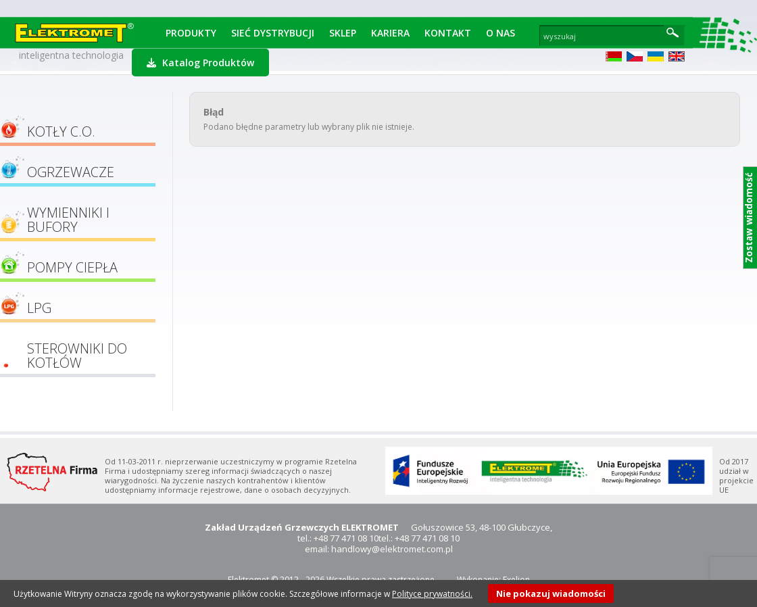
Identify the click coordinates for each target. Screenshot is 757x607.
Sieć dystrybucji (272, 32)
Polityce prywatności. (432, 594)
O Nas (500, 32)
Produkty (191, 32)
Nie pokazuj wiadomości (551, 593)
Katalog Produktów (200, 62)
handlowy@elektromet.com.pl (392, 549)
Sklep (342, 32)
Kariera (390, 32)
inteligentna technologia (71, 55)
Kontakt (447, 32)
